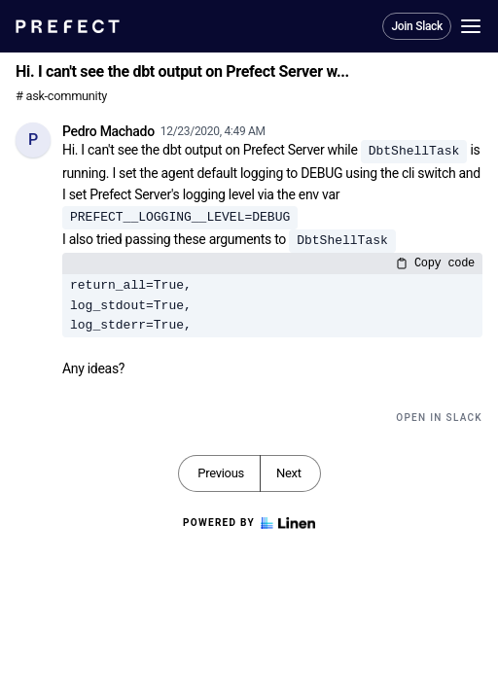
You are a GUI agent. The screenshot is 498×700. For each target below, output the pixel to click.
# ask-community (61, 95)
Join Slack (417, 26)
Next (289, 473)
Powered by (249, 523)
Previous (220, 473)
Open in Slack (439, 417)
